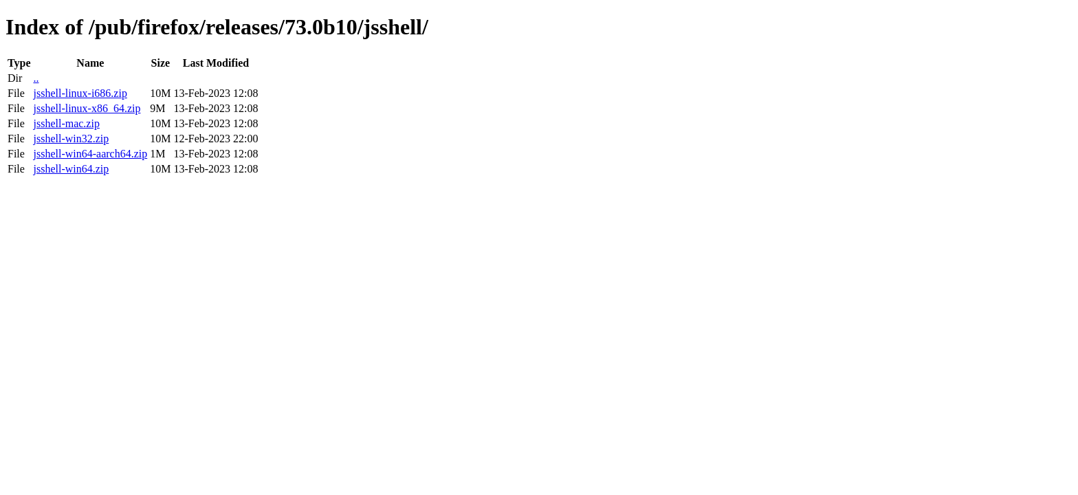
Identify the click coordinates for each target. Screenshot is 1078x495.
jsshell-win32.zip (71, 138)
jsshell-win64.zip (71, 169)
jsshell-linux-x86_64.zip (86, 108)
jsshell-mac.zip (66, 123)
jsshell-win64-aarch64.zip (90, 154)
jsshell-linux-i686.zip (79, 93)
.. (35, 78)
